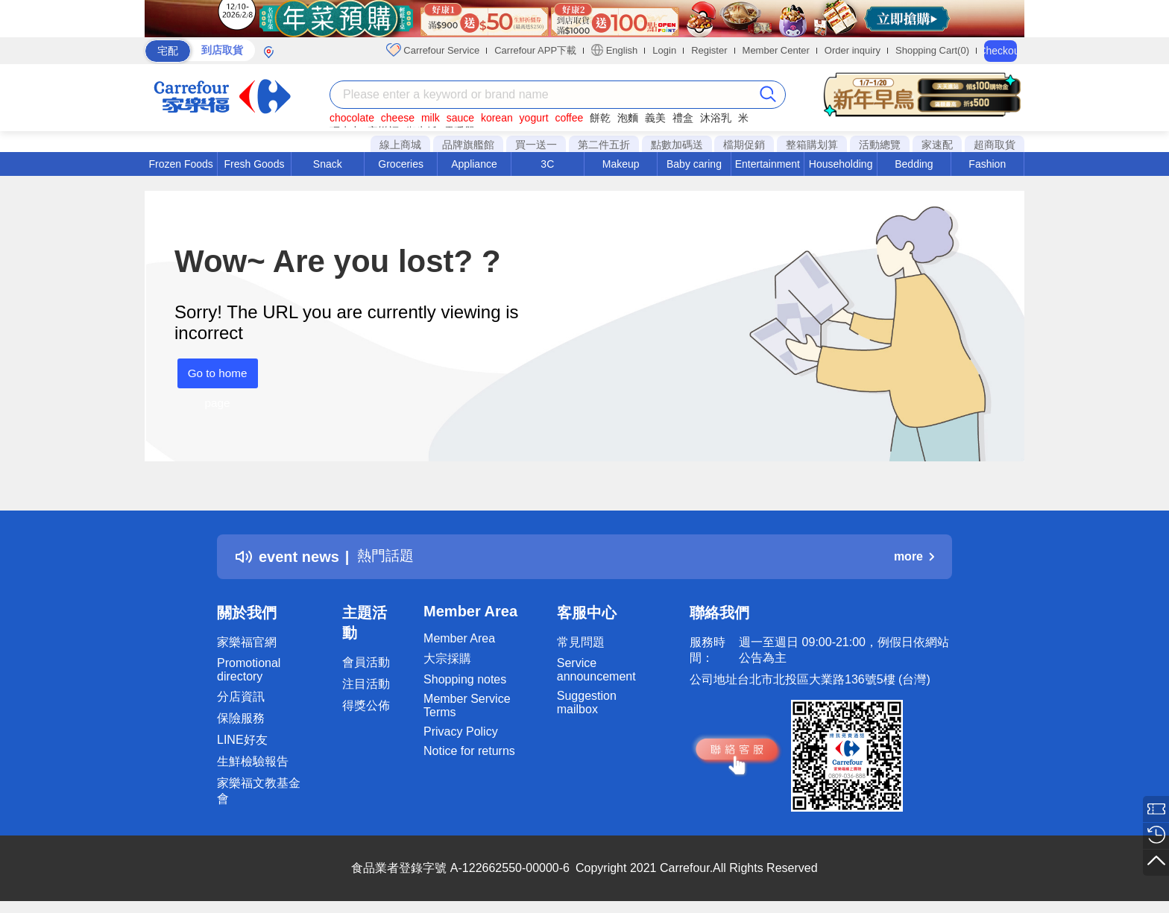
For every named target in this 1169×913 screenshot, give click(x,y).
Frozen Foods (180, 164)
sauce (460, 118)
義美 (655, 118)
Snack (327, 164)
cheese (398, 118)
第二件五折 (604, 145)
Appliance (474, 164)
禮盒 (682, 118)
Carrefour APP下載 (535, 50)
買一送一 (536, 145)
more (914, 556)
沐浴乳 (715, 118)
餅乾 (600, 118)
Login (664, 50)
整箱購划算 (812, 145)
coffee (569, 118)
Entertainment (767, 164)
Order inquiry (852, 50)
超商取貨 (994, 145)
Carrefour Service (432, 50)
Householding (841, 164)
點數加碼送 (677, 145)
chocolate (352, 118)
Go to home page (214, 377)
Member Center (776, 50)
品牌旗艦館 (468, 145)
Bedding (914, 164)
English (614, 50)
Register (709, 50)
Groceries (400, 164)
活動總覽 (880, 145)
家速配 (937, 145)
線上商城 (400, 145)
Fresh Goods (254, 164)
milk (430, 118)
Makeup (621, 164)
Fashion (987, 164)
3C (547, 164)
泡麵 (627, 118)
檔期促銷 (744, 145)
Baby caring (694, 164)
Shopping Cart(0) (932, 50)
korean (497, 118)
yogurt (534, 118)
